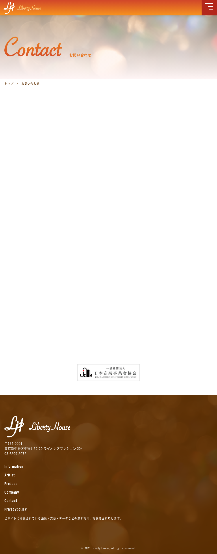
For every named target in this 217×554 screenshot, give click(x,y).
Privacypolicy (15, 509)
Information (13, 466)
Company (11, 492)
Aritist (9, 475)
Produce (11, 483)
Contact (10, 500)
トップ (8, 83)
